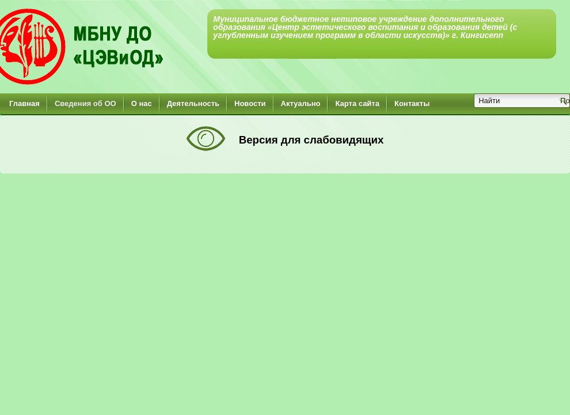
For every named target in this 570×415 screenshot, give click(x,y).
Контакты (412, 103)
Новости (250, 103)
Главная (24, 103)
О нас (141, 103)
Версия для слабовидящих (309, 140)
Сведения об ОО (85, 103)
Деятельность (193, 103)
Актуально (301, 103)
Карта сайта (357, 103)
